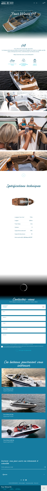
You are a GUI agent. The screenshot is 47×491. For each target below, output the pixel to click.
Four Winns (25, 10)
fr (34, 3)
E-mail (4, 323)
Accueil (15, 10)
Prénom (4, 317)
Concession (5, 305)
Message (4, 334)
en (36, 3)
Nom (3, 311)
